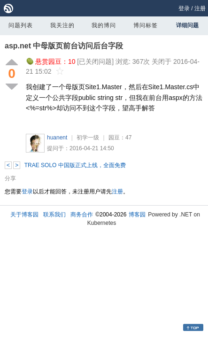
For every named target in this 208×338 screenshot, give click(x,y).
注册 (200, 8)
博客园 (137, 214)
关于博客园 (24, 214)
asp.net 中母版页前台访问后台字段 (64, 46)
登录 (184, 8)
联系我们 (54, 214)
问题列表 (20, 25)
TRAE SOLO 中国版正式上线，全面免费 (75, 165)
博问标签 (145, 25)
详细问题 (187, 25)
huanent (57, 137)
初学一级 (88, 137)
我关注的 (62, 25)
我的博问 (104, 25)
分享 (10, 178)
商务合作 (81, 214)
